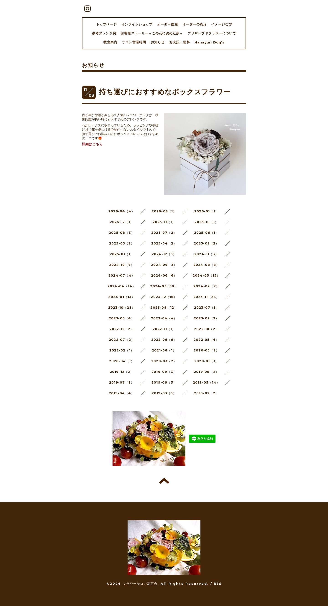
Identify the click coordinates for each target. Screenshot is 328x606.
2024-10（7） (121, 265)
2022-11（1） (164, 329)
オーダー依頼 (167, 24)
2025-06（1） (206, 233)
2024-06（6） (164, 275)
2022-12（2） (122, 329)
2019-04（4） (122, 393)
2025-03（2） (206, 243)
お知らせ (158, 42)
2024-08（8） (206, 265)
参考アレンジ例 (104, 33)
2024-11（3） (206, 254)
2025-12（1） (121, 222)
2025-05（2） (121, 243)
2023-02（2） (206, 318)
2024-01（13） (121, 297)
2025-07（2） (164, 233)
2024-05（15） (206, 275)
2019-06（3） (164, 382)
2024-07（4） (121, 275)
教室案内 (110, 42)
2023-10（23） (121, 308)
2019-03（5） (164, 393)
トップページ (106, 24)
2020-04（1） (121, 361)
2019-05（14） (206, 382)
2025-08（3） (121, 233)
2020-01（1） (206, 361)
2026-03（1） (164, 211)
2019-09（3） (164, 372)
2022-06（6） (164, 340)
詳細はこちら (92, 144)
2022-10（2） (206, 329)
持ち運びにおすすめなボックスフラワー (165, 92)
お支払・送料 (179, 42)
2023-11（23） (206, 297)
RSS (218, 584)
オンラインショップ (137, 24)
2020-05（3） (206, 350)
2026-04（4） (121, 211)
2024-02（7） (206, 286)
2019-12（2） (122, 372)
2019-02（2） (206, 393)
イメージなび (221, 24)
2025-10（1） (206, 222)
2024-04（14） (122, 286)
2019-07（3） (121, 382)
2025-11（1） (164, 222)
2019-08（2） (206, 372)
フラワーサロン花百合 (140, 584)
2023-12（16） (164, 297)
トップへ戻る (164, 481)
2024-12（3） (164, 254)
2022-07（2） (121, 340)
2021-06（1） (164, 350)
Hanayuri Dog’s (210, 42)
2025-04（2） (164, 243)
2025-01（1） (122, 254)
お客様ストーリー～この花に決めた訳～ (152, 33)
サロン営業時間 (134, 42)
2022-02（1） (121, 350)
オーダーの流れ (194, 24)
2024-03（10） (164, 286)
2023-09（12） (163, 308)
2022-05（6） (206, 340)
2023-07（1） (206, 308)
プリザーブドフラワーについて (212, 33)
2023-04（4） (164, 318)
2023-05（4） (122, 318)
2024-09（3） (164, 265)
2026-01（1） (206, 211)
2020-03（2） (164, 361)
